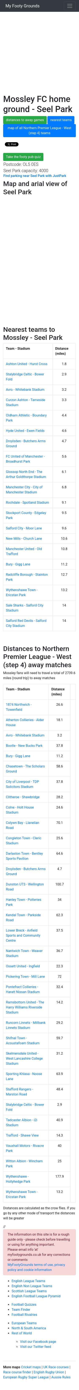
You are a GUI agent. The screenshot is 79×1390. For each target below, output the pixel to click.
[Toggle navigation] (70, 6)
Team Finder (21, 1310)
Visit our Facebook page (38, 1342)
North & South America (29, 1328)
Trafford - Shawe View (22, 1135)
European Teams (24, 1323)
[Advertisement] (39, 54)
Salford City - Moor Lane (24, 528)
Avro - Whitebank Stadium (25, 390)
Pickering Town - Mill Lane (25, 977)
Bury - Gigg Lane (18, 564)
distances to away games (25, 120)
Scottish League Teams (29, 1291)
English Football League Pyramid (36, 1296)
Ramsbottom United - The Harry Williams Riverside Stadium (25, 1007)
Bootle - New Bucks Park (24, 746)
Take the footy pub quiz (23, 157)
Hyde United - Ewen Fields (25, 431)
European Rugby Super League (26, 1377)
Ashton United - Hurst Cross (26, 364)
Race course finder (17, 1372)
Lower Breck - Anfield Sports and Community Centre (23, 935)
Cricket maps (31, 1367)
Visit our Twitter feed (35, 1347)
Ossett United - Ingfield (23, 966)
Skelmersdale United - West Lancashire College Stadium (24, 1058)
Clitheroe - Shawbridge (23, 797)
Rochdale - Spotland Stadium (27, 503)
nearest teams (61, 120)
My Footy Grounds (21, 5)
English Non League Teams (32, 1286)
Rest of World (22, 1333)
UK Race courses (56, 1367)
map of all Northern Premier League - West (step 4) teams (39, 130)
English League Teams (28, 1281)
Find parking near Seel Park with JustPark (34, 176)
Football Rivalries (24, 1315)
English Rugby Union (48, 1372)
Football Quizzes (24, 1305)
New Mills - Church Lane (24, 539)
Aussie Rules (60, 1377)
